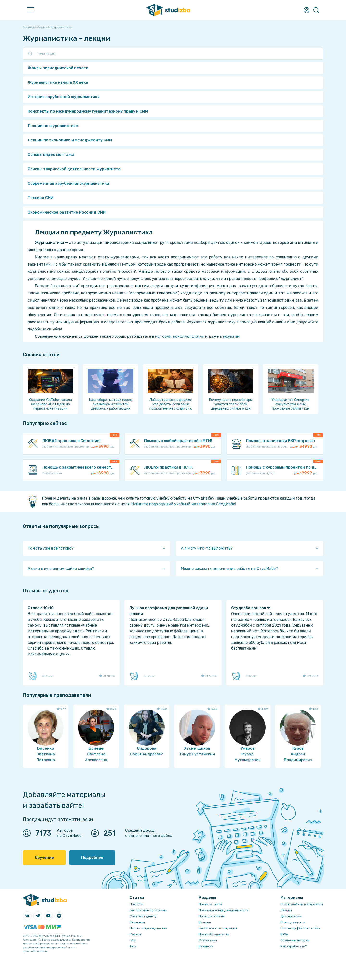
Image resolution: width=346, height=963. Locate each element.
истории (163, 336)
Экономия (137, 922)
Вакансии (206, 946)
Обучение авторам (294, 940)
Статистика (208, 940)
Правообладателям (214, 934)
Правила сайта (210, 904)
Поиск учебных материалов (301, 904)
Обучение (44, 857)
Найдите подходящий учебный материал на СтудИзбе (183, 504)
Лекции (286, 910)
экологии (231, 336)
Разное (135, 934)
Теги (133, 946)
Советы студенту (143, 916)
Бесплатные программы (148, 910)
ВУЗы (284, 934)
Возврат (205, 922)
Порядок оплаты (211, 916)
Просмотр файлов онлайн (300, 928)
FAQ (133, 940)
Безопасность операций (218, 928)
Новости (136, 904)
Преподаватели (292, 922)
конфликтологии (188, 336)
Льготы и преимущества (148, 928)
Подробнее (92, 857)
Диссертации (290, 916)
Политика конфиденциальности (224, 910)
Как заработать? (293, 946)
